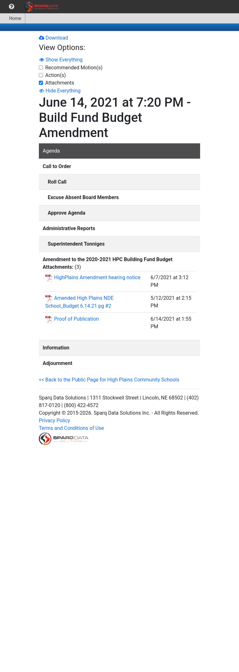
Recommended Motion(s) (73, 68)
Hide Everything (60, 91)
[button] (11, 6)
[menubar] (30, 6)
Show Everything (61, 60)
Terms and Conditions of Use (71, 428)
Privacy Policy (54, 421)
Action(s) (55, 75)
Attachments (59, 83)
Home (12, 18)
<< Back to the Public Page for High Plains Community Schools (109, 380)
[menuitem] (11, 6)
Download (53, 38)
